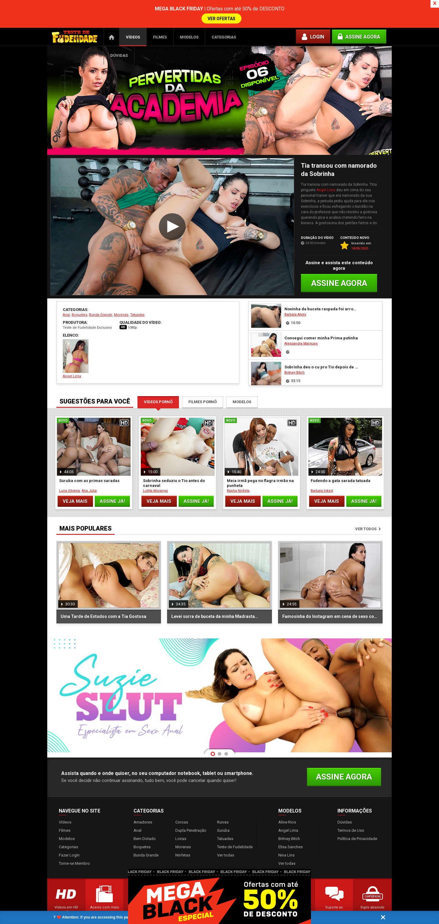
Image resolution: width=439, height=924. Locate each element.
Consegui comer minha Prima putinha (321, 321)
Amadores (143, 805)
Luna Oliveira (69, 474)
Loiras (180, 822)
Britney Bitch (294, 356)
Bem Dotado (145, 822)
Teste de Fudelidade (235, 830)
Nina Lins (286, 838)
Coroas (181, 805)
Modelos (189, 20)
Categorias (224, 20)
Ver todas (225, 838)
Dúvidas (119, 38)
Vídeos (133, 20)
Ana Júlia (89, 474)
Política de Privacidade (357, 822)
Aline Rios (287, 805)
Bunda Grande (100, 298)
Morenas (121, 298)
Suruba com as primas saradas (89, 464)
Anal (66, 298)
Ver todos (366, 512)
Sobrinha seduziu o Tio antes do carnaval (174, 466)
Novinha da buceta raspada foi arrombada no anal (321, 292)
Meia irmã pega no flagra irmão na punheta (260, 466)
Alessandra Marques (301, 327)
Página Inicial (111, 20)
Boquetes (79, 298)
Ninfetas (182, 838)
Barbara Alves (295, 298)
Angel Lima (325, 173)
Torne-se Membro (74, 846)
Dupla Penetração (190, 813)
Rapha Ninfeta (238, 474)
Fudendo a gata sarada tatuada (340, 464)
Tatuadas (137, 298)
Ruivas (223, 805)
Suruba (223, 813)
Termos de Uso (350, 813)
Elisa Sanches (290, 830)
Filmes (160, 20)
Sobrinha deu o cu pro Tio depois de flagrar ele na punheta (321, 350)
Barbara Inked (322, 474)
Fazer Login (69, 838)
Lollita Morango (155, 474)
